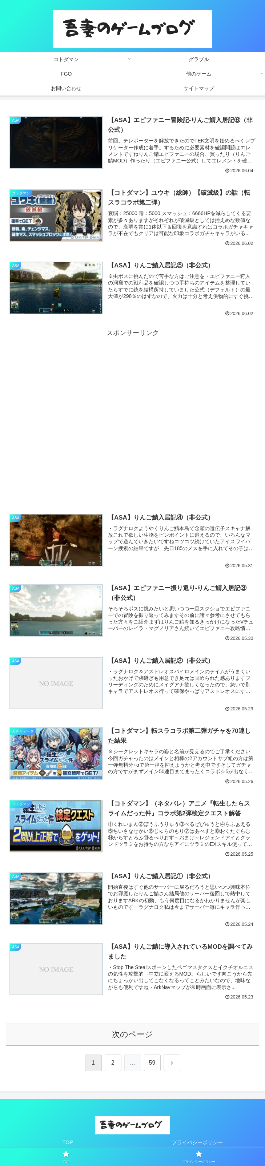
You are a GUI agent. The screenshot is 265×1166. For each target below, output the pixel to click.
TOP (68, 1142)
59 (152, 1063)
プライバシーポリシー (197, 1142)
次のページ (132, 1034)
